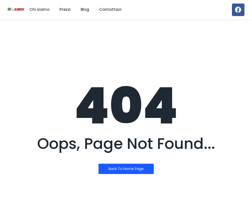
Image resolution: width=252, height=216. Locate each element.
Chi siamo (39, 9)
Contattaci (110, 9)
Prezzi (65, 9)
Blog (85, 9)
